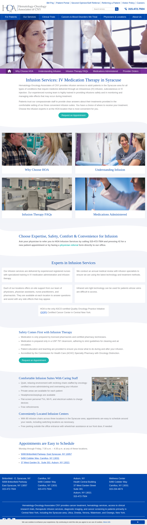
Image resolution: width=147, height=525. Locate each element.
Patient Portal (62, 3)
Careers (141, 3)
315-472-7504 (9, 489)
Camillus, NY (44, 478)
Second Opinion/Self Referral (85, 3)
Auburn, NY (79, 478)
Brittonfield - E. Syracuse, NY (16, 478)
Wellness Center (117, 478)
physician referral (69, 245)
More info (106, 522)
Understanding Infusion (49, 71)
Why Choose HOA (24, 71)
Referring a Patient (111, 3)
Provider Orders (130, 71)
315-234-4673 (116, 489)
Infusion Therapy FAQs (77, 71)
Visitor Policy (128, 3)
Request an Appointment (73, 115)
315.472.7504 (136, 8)
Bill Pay (50, 3)
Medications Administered (105, 71)
